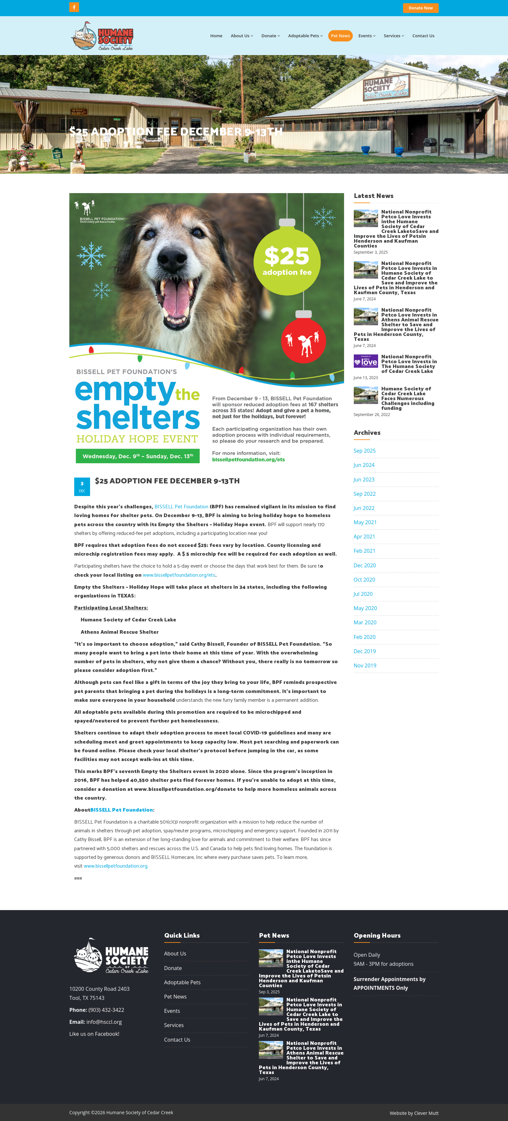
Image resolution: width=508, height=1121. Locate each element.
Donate (270, 36)
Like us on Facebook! (94, 1033)
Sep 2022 (365, 493)
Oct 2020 (364, 579)
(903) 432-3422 (106, 1009)
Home (216, 36)
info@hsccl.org (104, 1021)
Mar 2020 (365, 622)
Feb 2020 (365, 637)
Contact (423, 36)
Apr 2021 (364, 536)
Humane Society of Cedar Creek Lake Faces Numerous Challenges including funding (407, 399)
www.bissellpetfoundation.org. (116, 866)
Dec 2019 (365, 651)
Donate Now (421, 8)
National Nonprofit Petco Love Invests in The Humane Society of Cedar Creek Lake (409, 364)
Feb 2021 (365, 550)
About (242, 36)
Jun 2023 (364, 479)
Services (394, 36)
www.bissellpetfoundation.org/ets (179, 575)
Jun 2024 (364, 464)
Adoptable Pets (305, 36)
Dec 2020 (365, 565)
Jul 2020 (363, 593)
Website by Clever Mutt (414, 1113)
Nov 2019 (365, 665)
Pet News (340, 36)
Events (366, 36)
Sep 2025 (365, 450)
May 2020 (365, 608)
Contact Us (177, 1039)
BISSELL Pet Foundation (181, 507)
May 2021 (365, 522)
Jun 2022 (364, 508)
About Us (175, 953)
